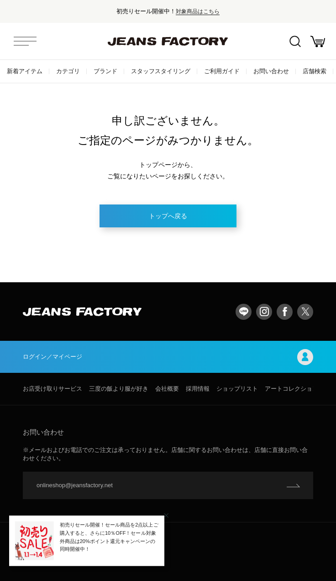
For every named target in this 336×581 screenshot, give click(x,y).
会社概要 (167, 388)
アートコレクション (291, 388)
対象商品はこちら (198, 11)
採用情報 (198, 388)
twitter (305, 312)
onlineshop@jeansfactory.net (75, 485)
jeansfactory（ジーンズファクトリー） (168, 41)
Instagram (264, 312)
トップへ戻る (168, 216)
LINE (244, 312)
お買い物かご (317, 41)
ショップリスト (237, 388)
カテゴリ (68, 71)
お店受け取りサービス (52, 388)
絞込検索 (295, 41)
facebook (285, 312)
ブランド (105, 71)
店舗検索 (314, 71)
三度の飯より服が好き (118, 388)
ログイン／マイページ (168, 357)
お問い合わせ (271, 71)
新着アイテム (24, 71)
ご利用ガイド (222, 71)
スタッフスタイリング (160, 71)
